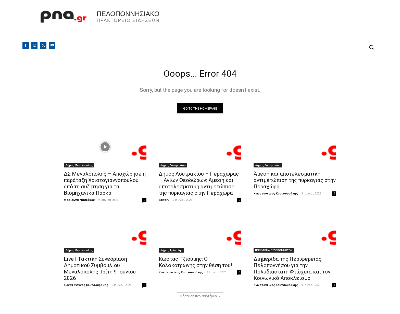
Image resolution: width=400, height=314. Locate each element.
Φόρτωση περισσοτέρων (200, 298)
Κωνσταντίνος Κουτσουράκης (276, 195)
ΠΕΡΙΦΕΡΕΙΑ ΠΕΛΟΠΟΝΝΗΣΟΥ (273, 252)
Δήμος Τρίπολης (171, 252)
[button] (371, 47)
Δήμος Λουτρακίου (173, 167)
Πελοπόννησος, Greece (300, 24)
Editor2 (164, 201)
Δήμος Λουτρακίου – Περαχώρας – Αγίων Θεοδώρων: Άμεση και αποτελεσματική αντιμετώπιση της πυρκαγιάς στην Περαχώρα (199, 185)
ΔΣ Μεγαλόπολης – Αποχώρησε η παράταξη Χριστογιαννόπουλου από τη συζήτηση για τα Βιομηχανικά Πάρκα (105, 185)
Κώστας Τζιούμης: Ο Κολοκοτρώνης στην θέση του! (195, 264)
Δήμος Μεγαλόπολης (79, 167)
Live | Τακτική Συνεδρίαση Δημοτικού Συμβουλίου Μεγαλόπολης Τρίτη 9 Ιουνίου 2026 (100, 270)
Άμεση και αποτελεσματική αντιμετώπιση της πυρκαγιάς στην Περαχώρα (295, 182)
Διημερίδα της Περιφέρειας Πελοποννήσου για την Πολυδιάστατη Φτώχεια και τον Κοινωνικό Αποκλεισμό (292, 270)
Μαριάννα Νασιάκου (79, 201)
